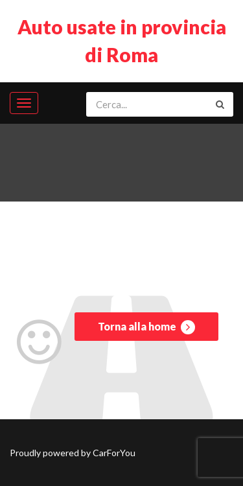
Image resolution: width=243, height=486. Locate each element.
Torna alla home (146, 327)
